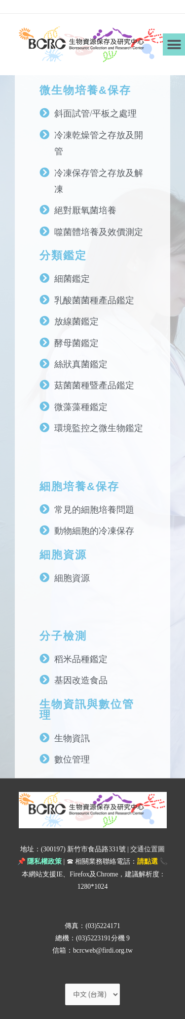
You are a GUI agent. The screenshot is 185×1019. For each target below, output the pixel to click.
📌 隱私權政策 (39, 861)
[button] (174, 44)
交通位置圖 (147, 849)
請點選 (147, 861)
